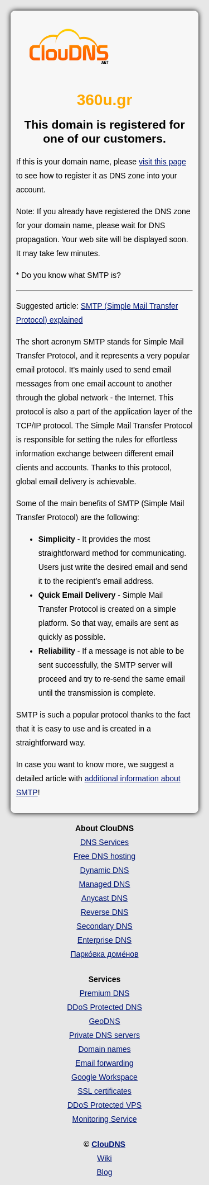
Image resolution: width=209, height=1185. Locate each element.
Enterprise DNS (104, 940)
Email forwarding (104, 1063)
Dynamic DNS (104, 870)
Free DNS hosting (104, 856)
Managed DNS (104, 884)
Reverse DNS (105, 912)
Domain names (104, 1049)
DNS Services (104, 842)
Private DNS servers (104, 1035)
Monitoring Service (104, 1119)
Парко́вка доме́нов (105, 954)
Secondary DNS (104, 926)
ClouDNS (108, 1144)
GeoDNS (104, 1021)
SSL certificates (104, 1091)
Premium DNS (104, 993)
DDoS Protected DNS (104, 1007)
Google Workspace (104, 1077)
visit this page (162, 161)
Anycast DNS (104, 898)
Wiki (104, 1158)
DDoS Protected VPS (104, 1105)
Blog (104, 1172)
